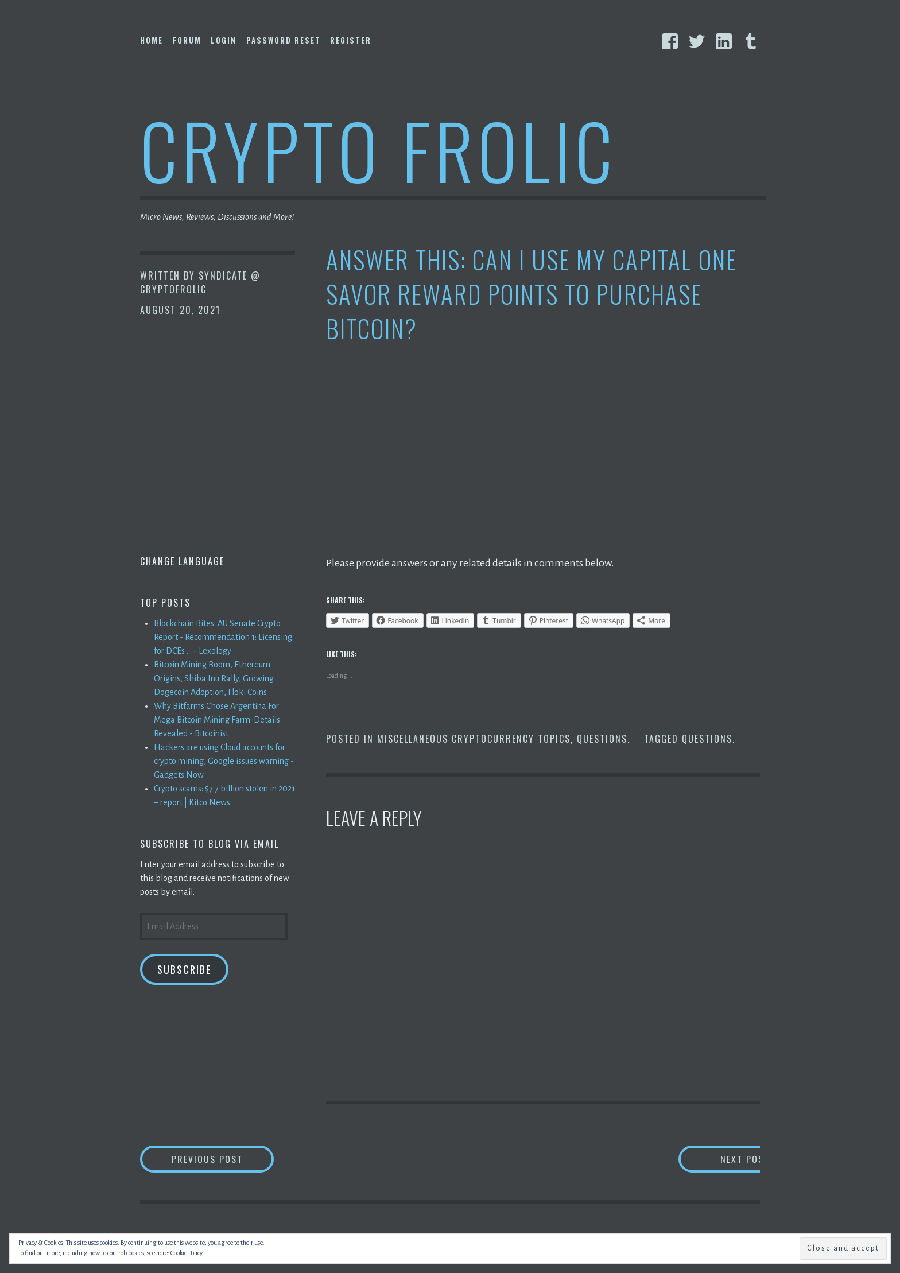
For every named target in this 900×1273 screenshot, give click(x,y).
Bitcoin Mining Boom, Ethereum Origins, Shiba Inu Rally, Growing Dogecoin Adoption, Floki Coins (214, 678)
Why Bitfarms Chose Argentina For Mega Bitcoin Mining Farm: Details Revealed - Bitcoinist (217, 719)
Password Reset (283, 40)
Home (151, 40)
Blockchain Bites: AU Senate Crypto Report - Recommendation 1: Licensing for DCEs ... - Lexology (223, 637)
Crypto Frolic (378, 149)
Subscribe (184, 969)
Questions (602, 739)
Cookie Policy (186, 1252)
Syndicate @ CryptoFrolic (200, 282)
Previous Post (224, 1159)
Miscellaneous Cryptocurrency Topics (474, 739)
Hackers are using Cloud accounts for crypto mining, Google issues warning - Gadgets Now (224, 761)
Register (350, 40)
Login (223, 40)
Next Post (714, 1159)
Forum (187, 40)
